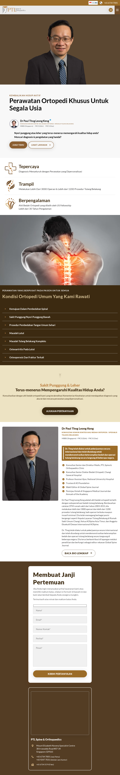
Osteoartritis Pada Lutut (22, 349)
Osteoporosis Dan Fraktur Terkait (26, 357)
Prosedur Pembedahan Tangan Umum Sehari (32, 325)
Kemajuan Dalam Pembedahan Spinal (28, 308)
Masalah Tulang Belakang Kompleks (27, 341)
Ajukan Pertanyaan (60, 411)
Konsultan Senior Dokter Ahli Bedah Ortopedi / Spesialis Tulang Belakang (47, 123)
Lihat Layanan (41, 145)
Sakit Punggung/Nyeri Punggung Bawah (29, 317)
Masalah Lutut (16, 333)
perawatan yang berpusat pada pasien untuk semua (35, 290)
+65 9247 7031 (43, 759)
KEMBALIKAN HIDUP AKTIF (25, 95)
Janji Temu (18, 145)
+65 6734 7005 (111, 3)
